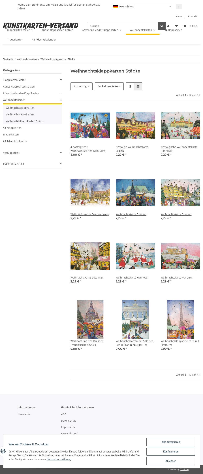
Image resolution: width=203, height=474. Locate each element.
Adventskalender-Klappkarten (21, 93)
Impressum (68, 427)
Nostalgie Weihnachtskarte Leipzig (132, 148)
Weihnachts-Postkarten (20, 114)
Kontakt (192, 16)
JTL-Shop (184, 469)
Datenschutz (68, 420)
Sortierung (80, 86)
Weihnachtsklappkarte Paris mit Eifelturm (180, 343)
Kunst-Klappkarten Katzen (19, 86)
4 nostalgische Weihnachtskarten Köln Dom (87, 148)
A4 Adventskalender (15, 141)
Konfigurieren (170, 451)
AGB (63, 414)
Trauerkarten (11, 134)
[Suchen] (162, 26)
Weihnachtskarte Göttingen (87, 277)
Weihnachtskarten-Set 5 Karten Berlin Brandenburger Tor (134, 343)
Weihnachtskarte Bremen (131, 214)
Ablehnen (170, 461)
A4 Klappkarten (12, 127)
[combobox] (142, 6)
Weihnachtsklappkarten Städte (25, 121)
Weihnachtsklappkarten (20, 107)
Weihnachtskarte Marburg (177, 277)
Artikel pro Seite (108, 86)
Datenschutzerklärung (63, 459)
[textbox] (142, 6)
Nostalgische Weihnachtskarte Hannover (179, 148)
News (179, 16)
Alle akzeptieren (170, 442)
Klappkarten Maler (14, 80)
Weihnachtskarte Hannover (132, 277)
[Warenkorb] (190, 26)
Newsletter (24, 414)
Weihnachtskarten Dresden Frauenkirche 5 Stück (87, 343)
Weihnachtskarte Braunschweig (89, 214)
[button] (130, 86)
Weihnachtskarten (14, 100)
